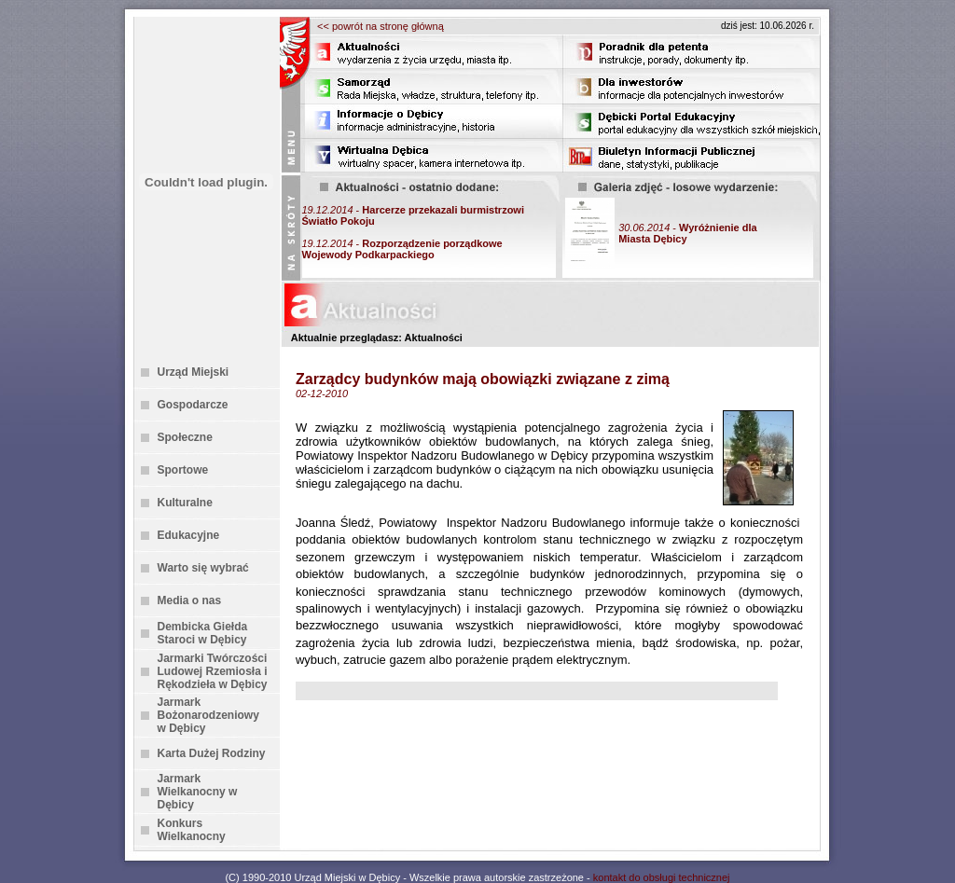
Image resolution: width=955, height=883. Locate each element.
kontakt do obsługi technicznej (661, 877)
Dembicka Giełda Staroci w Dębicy (203, 633)
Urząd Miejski (193, 372)
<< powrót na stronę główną (380, 26)
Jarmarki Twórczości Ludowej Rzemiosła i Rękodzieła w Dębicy (213, 671)
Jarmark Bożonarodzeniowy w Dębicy (208, 715)
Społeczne (185, 437)
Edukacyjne (189, 535)
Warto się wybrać (203, 567)
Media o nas (190, 600)
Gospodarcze (193, 404)
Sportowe (183, 469)
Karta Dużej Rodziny (212, 753)
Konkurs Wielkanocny (192, 830)
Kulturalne (185, 502)
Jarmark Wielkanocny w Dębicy (198, 791)
